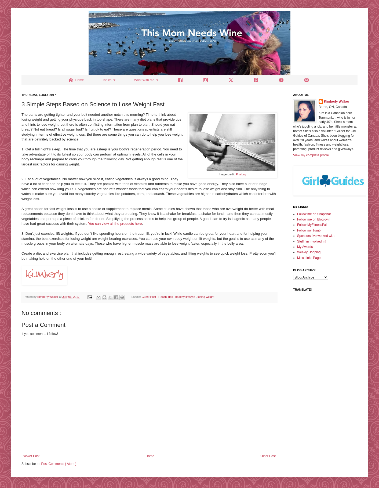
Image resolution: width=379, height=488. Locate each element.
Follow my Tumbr (309, 230)
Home (150, 456)
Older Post (268, 456)
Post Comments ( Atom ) (58, 464)
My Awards (305, 247)
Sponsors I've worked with (315, 236)
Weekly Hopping (308, 252)
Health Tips (166, 296)
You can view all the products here (115, 224)
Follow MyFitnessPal (312, 225)
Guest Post (149, 296)
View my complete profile (311, 155)
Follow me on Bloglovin (313, 219)
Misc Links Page (308, 258)
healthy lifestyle (185, 296)
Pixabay (241, 174)
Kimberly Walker (336, 101)
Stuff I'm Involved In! (311, 241)
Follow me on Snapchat (314, 214)
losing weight (206, 296)
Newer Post (31, 456)
